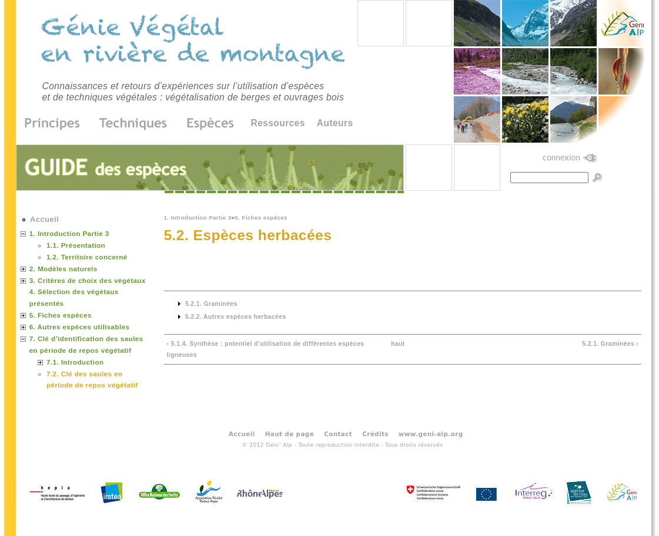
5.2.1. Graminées (211, 304)
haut (398, 344)
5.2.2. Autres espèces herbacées (235, 316)
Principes (56, 124)
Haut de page (289, 433)
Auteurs (335, 123)
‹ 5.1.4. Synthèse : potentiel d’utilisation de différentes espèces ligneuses (265, 350)
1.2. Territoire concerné (87, 257)
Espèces (206, 124)
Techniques (133, 124)
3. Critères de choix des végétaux (87, 280)
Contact (338, 433)
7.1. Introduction (75, 362)
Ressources (278, 123)
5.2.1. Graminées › (610, 344)
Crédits (375, 433)
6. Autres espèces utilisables (79, 327)
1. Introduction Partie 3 (198, 217)
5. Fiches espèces (261, 217)
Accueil (44, 219)
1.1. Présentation (75, 245)
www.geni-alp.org (431, 433)
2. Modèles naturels (63, 268)
